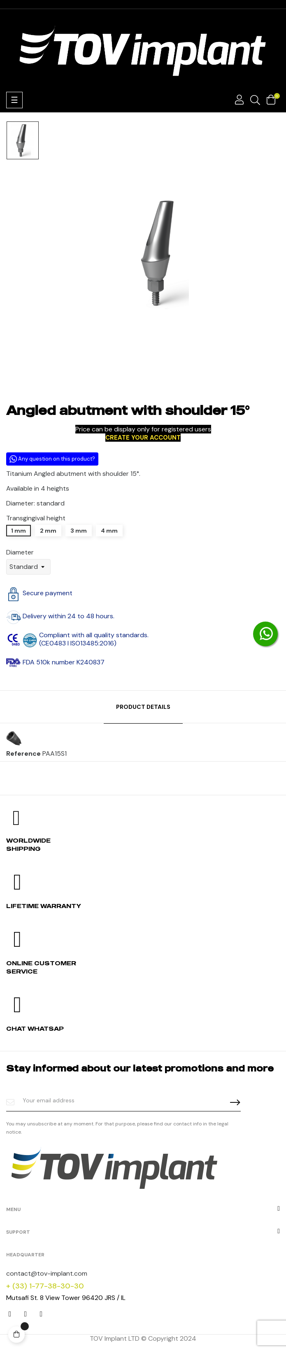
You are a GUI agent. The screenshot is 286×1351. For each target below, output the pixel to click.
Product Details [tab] (143, 706)
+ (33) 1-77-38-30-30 (45, 1286)
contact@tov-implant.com (46, 1273)
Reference (23, 754)
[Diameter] (28, 567)
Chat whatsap (35, 1028)
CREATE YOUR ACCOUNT (143, 437)
